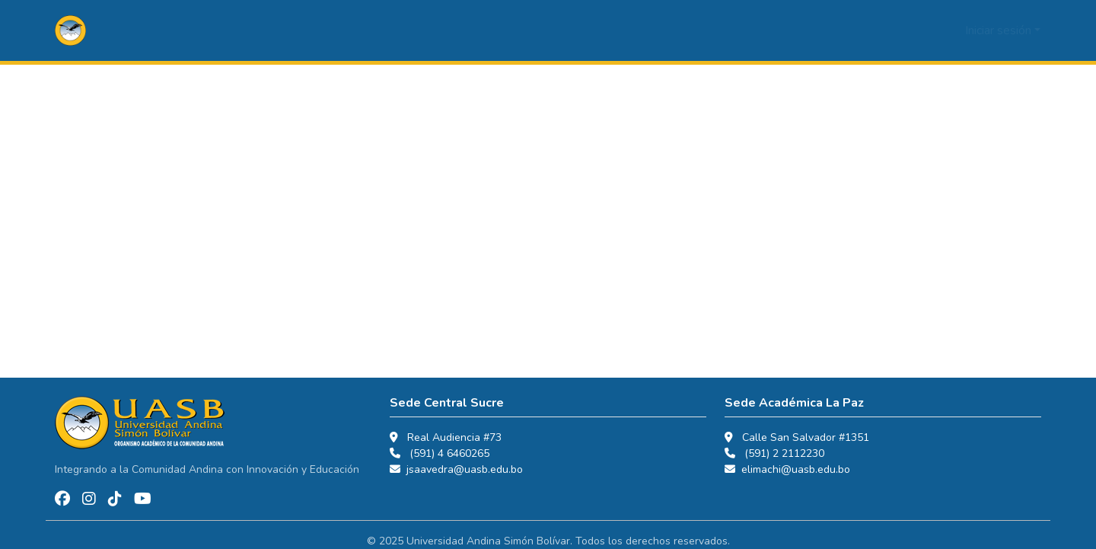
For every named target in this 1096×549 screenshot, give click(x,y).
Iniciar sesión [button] (999, 30)
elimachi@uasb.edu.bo (795, 469)
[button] (70, 30)
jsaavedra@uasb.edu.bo (464, 469)
